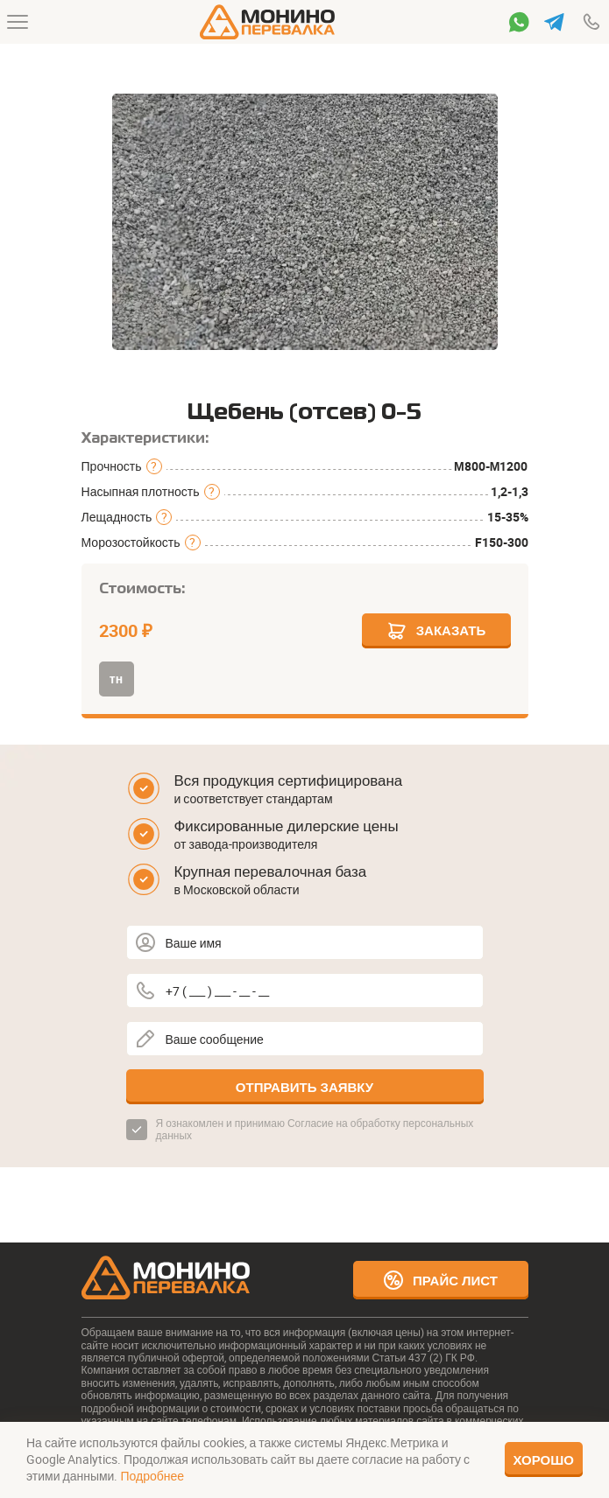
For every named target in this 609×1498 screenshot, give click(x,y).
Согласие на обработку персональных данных (315, 1128)
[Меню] (17, 21)
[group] (304, 222)
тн (116, 678)
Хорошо (544, 1459)
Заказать (436, 630)
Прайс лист (440, 1280)
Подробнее (152, 1475)
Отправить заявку (304, 1087)
